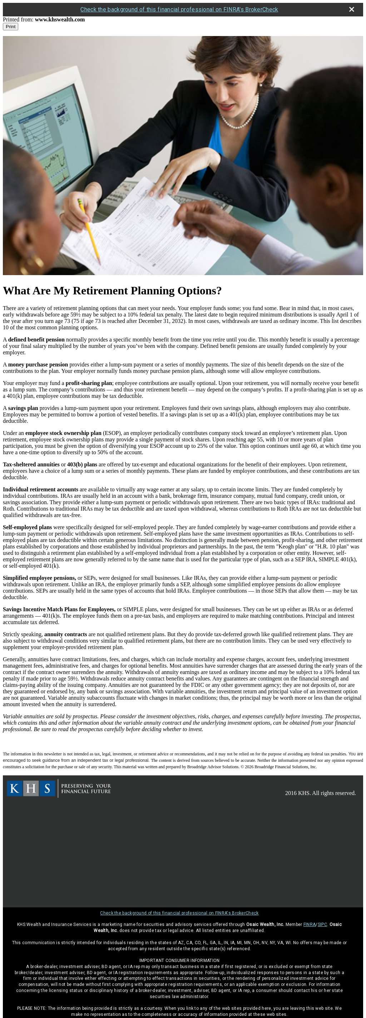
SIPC (322, 924)
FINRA (309, 924)
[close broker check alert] (352, 9)
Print (10, 26)
